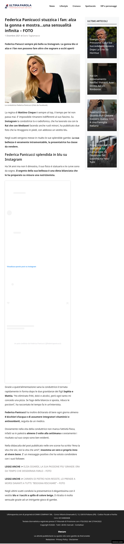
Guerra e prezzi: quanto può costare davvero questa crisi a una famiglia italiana (102, 118)
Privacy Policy (62, 539)
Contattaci (79, 525)
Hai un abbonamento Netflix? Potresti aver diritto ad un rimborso (102, 82)
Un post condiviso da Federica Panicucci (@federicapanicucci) (37, 344)
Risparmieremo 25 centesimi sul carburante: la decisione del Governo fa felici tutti (100, 153)
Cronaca (77, 6)
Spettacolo (90, 6)
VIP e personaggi (109, 6)
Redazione (50, 539)
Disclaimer (73, 539)
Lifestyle (64, 6)
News (52, 6)
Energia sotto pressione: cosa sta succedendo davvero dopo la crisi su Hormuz (102, 46)
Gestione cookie (117, 542)
